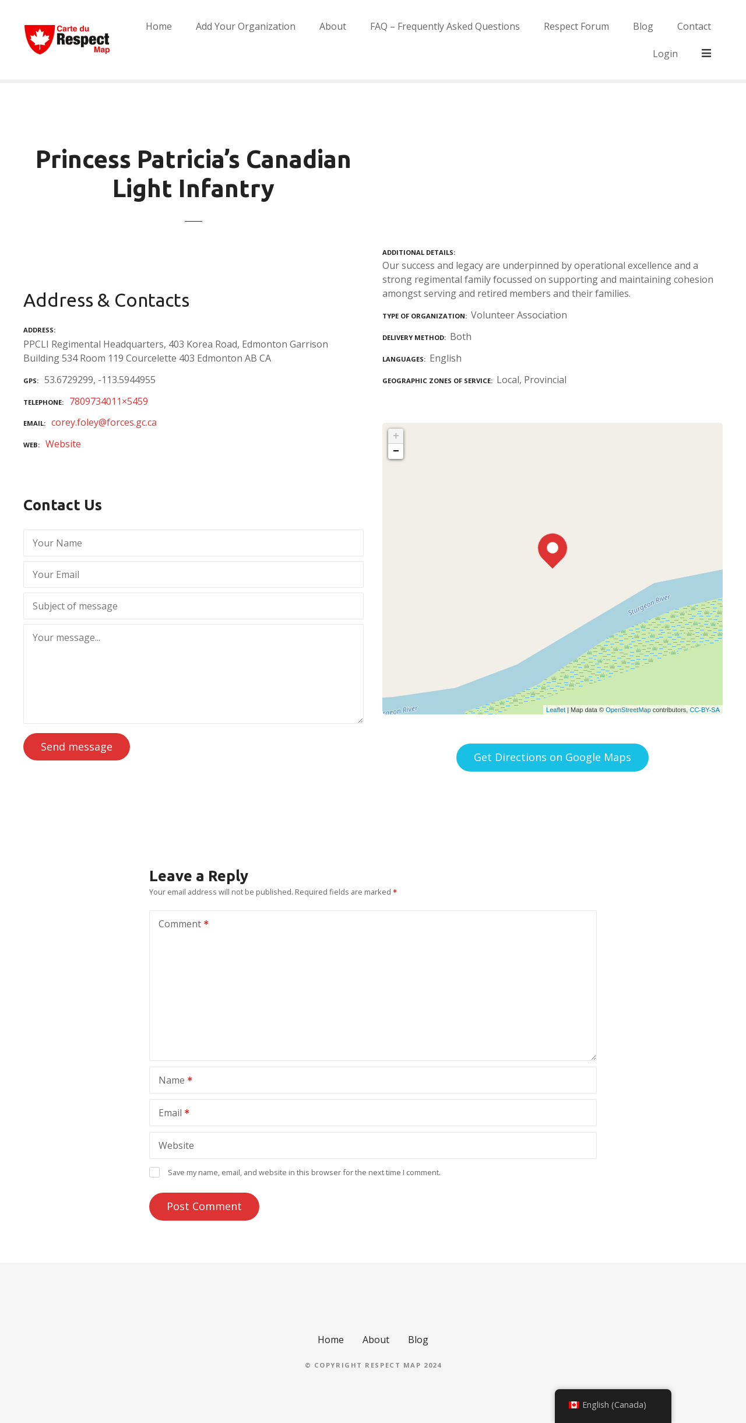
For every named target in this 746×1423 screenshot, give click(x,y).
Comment (180, 925)
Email (170, 1113)
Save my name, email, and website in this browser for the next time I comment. (304, 1172)
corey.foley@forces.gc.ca (104, 422)
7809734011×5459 (108, 401)
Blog (669, 39)
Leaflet (555, 709)
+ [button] (396, 436)
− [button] (396, 451)
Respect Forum (602, 39)
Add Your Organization (271, 39)
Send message (76, 746)
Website (63, 443)
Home (184, 39)
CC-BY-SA (704, 709)
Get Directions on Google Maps (552, 757)
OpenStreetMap (628, 709)
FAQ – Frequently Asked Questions (471, 39)
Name (171, 1081)
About (358, 39)
